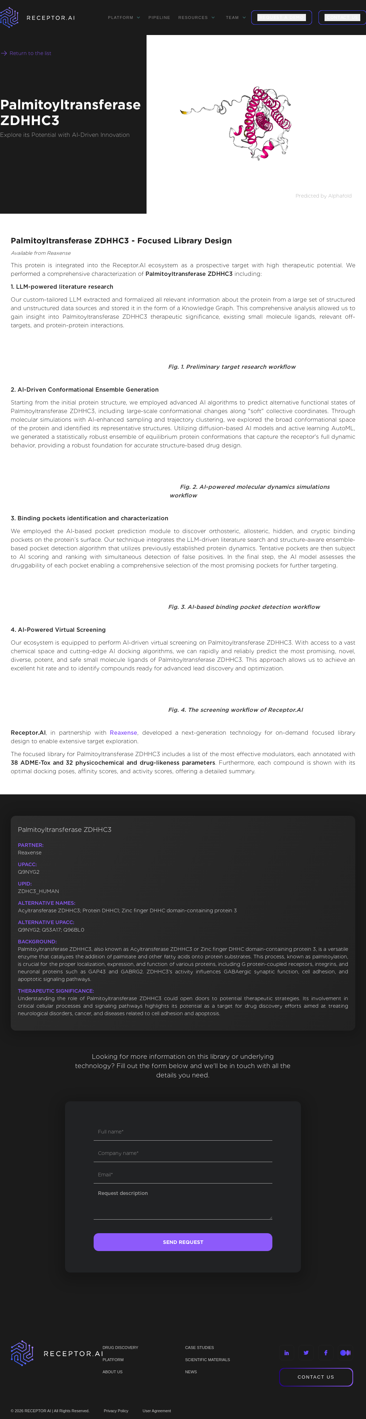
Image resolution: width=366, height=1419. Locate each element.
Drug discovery (120, 1347)
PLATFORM (113, 1360)
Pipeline (159, 17)
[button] (124, 17)
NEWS (191, 1372)
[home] (46, 17)
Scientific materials (207, 1360)
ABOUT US (113, 1372)
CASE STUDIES (199, 1347)
